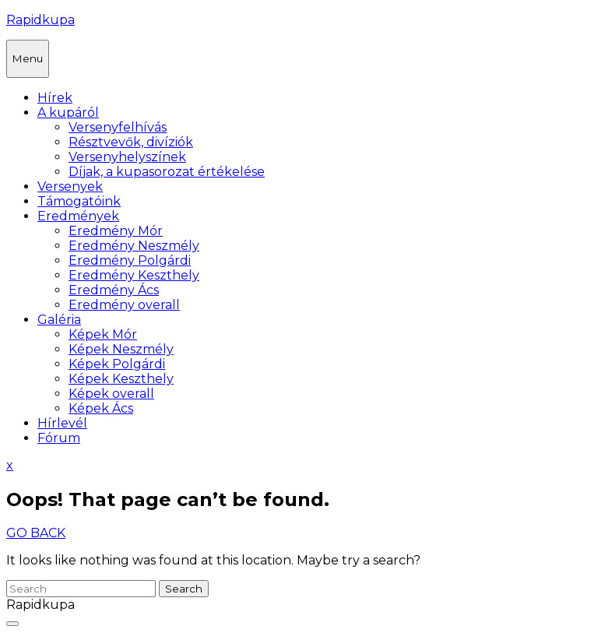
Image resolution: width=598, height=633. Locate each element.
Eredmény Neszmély (134, 245)
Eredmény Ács (114, 290)
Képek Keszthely (121, 378)
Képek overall (111, 393)
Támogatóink (79, 201)
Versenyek (70, 186)
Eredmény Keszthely (134, 275)
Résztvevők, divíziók (131, 142)
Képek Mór (103, 334)
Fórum (58, 438)
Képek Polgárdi (117, 364)
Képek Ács (101, 408)
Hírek (54, 97)
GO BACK (35, 533)
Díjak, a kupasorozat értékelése (167, 171)
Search (183, 588)
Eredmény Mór (116, 230)
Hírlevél (62, 423)
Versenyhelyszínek (127, 156)
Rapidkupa (40, 19)
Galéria (59, 319)
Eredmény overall (124, 304)
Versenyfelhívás (118, 127)
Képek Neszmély (121, 349)
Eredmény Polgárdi (130, 260)
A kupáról (68, 112)
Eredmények (78, 216)
